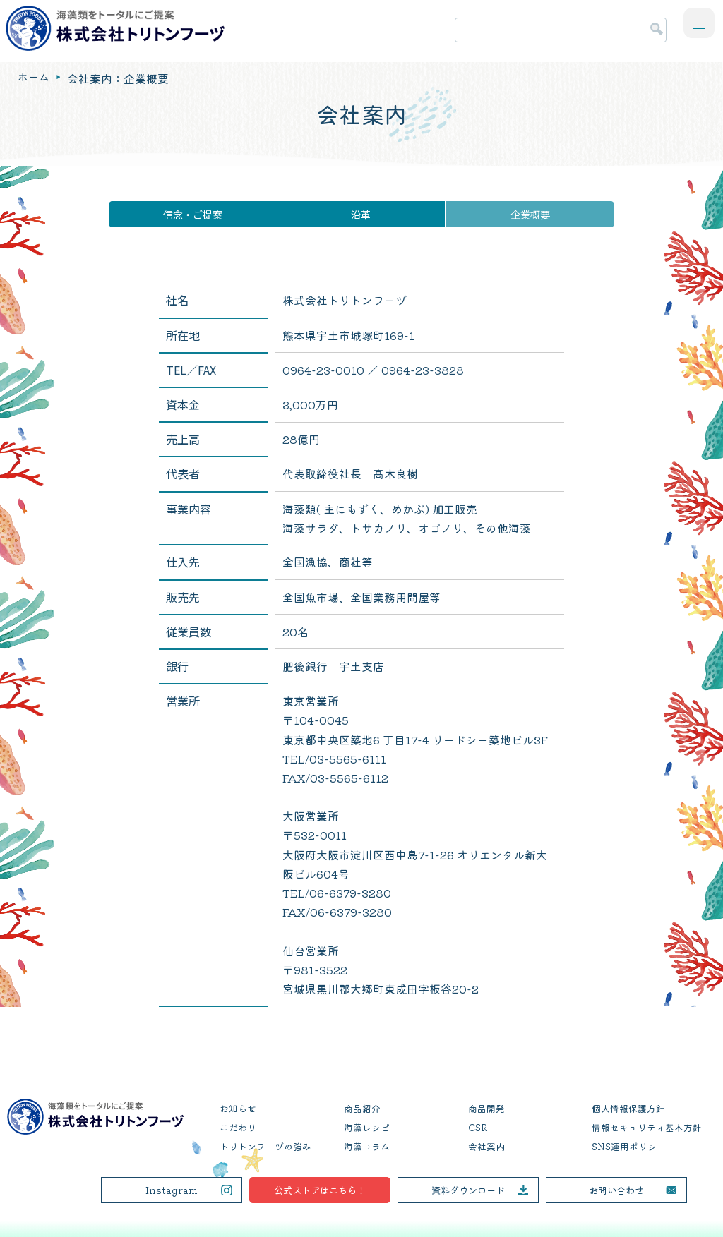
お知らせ (238, 1108)
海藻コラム (367, 1146)
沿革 (360, 213)
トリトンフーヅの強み (265, 1146)
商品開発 (486, 1108)
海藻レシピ (367, 1127)
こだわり (238, 1127)
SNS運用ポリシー (629, 1146)
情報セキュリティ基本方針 (647, 1127)
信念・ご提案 (193, 213)
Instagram (171, 1189)
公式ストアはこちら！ (320, 1189)
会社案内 (486, 1146)
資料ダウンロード (468, 1189)
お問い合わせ (616, 1189)
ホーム (35, 78)
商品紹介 (362, 1108)
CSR (477, 1127)
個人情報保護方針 (628, 1108)
